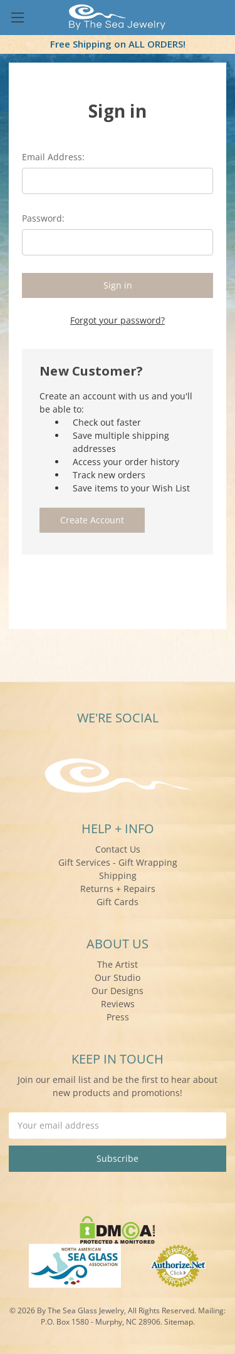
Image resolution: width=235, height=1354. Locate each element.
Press (118, 1017)
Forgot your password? (117, 320)
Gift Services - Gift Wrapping (117, 862)
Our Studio (117, 977)
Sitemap (178, 1321)
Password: (43, 218)
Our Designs (117, 991)
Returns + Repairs (117, 889)
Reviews (118, 1004)
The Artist (117, 964)
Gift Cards (117, 902)
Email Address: (53, 157)
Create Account (92, 520)
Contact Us (117, 849)
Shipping (118, 875)
